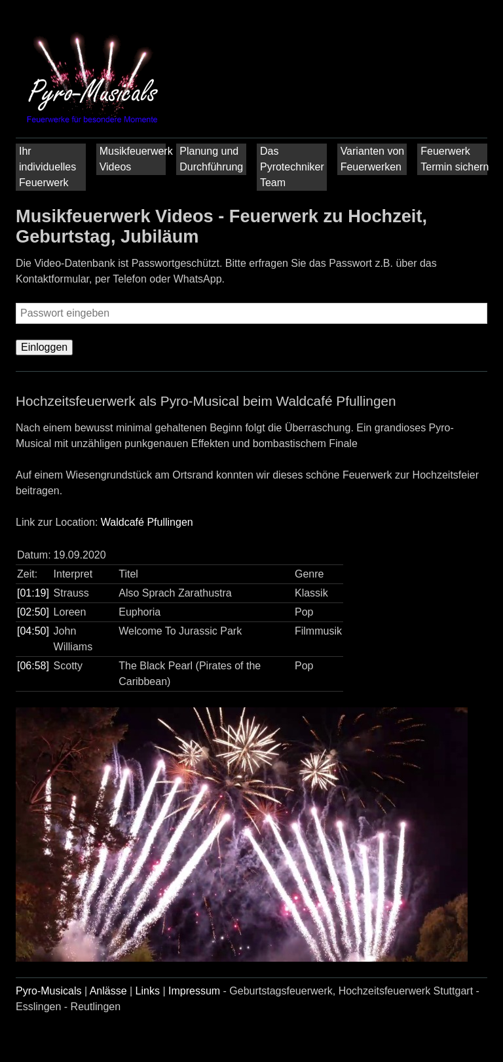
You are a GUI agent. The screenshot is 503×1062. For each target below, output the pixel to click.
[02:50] (33, 612)
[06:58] (33, 665)
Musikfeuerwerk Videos (135, 159)
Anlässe (108, 990)
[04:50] (33, 631)
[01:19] (33, 593)
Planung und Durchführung (211, 159)
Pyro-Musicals (48, 990)
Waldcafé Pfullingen (147, 522)
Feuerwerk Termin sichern (454, 159)
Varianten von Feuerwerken (373, 159)
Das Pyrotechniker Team (292, 167)
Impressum (194, 990)
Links (148, 990)
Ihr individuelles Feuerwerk (47, 167)
